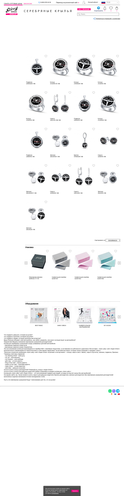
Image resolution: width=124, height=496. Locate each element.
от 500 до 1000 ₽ (12, 100)
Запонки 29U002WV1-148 (31, 206)
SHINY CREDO (61, 372)
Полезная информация (79, 461)
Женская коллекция (10, 27)
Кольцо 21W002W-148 (78, 97)
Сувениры (7, 42)
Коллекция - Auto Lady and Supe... (60, 24)
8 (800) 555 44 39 (44, 2)
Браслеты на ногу (33, 454)
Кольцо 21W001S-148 (30, 133)
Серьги (8, 32)
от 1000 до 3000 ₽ (12, 102)
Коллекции (51, 18)
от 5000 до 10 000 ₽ (13, 107)
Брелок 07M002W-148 (78, 170)
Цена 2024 (9, 67)
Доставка (77, 18)
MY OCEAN (107, 372)
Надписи (9, 87)
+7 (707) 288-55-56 (109, 489)
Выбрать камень (17, 18)
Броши (29, 451)
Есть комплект (11, 65)
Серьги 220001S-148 (102, 170)
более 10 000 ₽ (11, 109)
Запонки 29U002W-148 (30, 243)
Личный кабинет (93, 2)
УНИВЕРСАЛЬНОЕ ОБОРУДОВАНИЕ (84, 373)
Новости (69, 18)
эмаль (8, 77)
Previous (26, 277)
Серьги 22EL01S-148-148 (55, 133)
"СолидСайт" (48, 476)
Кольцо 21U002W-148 (102, 133)
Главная (27, 24)
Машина (9, 85)
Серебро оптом (36, 24)
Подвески (9, 35)
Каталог (7, 18)
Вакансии (28, 4)
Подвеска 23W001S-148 (78, 133)
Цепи (49, 444)
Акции (71, 451)
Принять (75, 491)
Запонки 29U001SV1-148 (55, 170)
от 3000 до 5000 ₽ (12, 105)
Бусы (28, 458)
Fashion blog (96, 463)
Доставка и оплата (99, 444)
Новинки (32, 18)
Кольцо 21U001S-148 (102, 97)
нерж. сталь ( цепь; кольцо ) (15, 75)
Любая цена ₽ (11, 95)
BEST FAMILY (39, 372)
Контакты (86, 18)
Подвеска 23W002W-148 (30, 97)
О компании (96, 18)
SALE (26, 18)
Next (118, 277)
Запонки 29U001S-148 (102, 206)
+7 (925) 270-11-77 (91, 485)
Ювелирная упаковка (13, 444)
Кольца (8, 30)
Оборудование (107, 18)
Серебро (9, 49)
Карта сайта (96, 467)
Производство (75, 444)
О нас (93, 451)
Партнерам (60, 18)
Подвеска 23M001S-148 (30, 170)
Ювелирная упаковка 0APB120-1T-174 (35, 325)
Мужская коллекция (10, 39)
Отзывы (117, 18)
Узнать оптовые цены (13, 4)
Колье (28, 448)
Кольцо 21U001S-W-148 (55, 97)
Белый (8, 57)
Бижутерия (41, 18)
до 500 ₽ (9, 97)
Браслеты (30, 444)
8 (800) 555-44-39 (111, 485)
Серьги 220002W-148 (54, 206)
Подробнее (55, 493)
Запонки (9, 37)
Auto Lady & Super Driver (53, 31)
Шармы (7, 458)
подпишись (98, 9)
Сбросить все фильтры (33, 31)
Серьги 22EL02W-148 (78, 206)
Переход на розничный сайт (67, 2)
